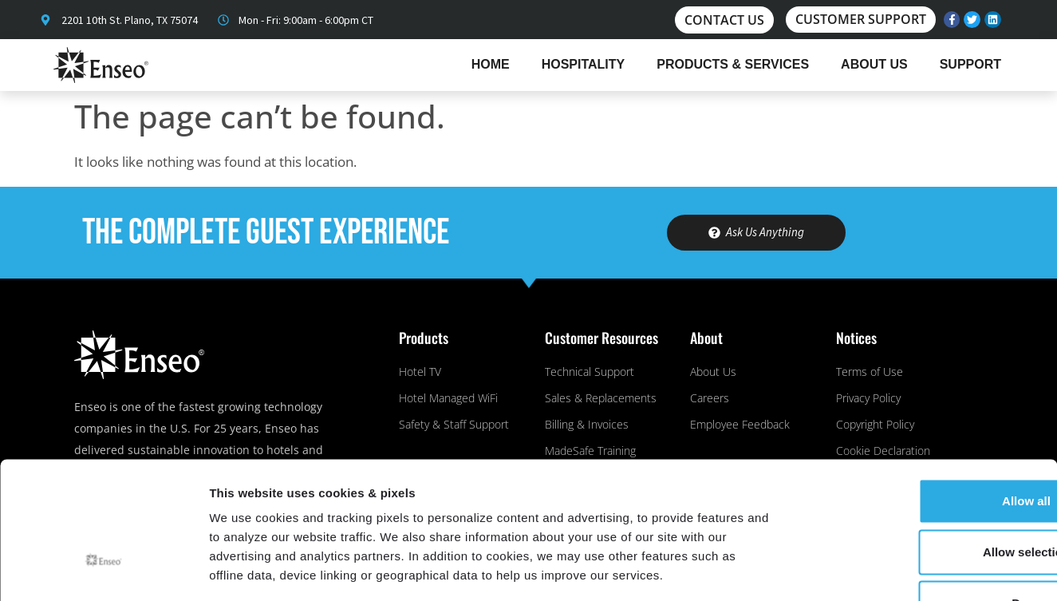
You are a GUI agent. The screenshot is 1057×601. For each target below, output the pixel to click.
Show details (837, 569)
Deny (924, 496)
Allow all (924, 394)
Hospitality (583, 64)
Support (970, 64)
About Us (874, 64)
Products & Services (733, 64)
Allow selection (923, 445)
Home (490, 64)
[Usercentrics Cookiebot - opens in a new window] (103, 570)
